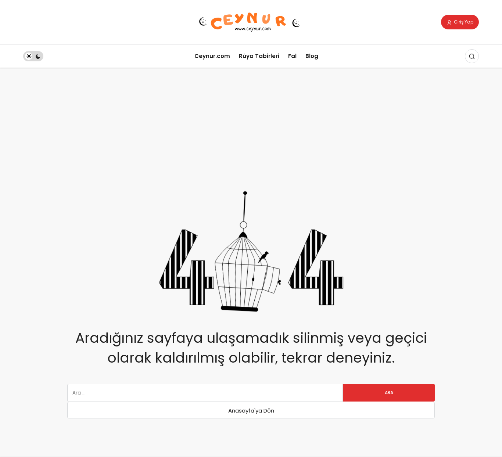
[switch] (33, 56)
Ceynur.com (212, 56)
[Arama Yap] (472, 56)
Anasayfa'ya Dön (251, 410)
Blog (311, 56)
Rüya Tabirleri (259, 56)
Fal (292, 56)
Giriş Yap (460, 22)
